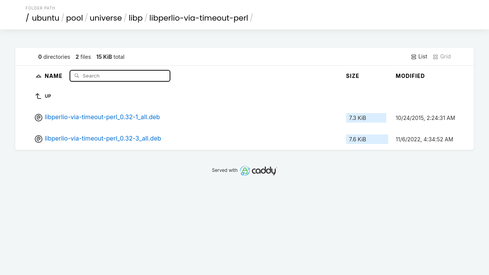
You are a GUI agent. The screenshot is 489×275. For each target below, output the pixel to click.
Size (352, 76)
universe (106, 18)
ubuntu (46, 18)
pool (74, 18)
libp (136, 18)
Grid (441, 56)
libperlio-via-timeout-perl (198, 18)
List (419, 56)
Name (54, 75)
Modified (410, 76)
